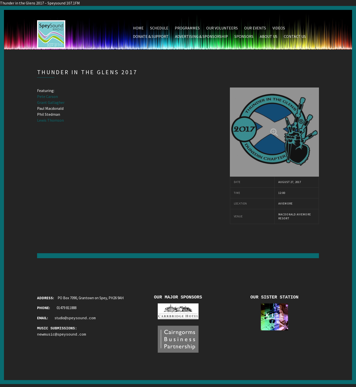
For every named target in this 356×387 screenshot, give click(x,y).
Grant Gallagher (51, 103)
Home (138, 28)
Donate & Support (151, 37)
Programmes (187, 28)
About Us (268, 37)
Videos (278, 28)
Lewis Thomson (50, 121)
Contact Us (295, 37)
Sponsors (243, 37)
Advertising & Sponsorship (201, 37)
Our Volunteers (222, 28)
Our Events (255, 28)
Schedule (159, 28)
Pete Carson (47, 97)
